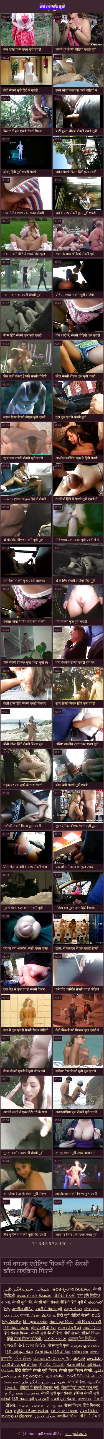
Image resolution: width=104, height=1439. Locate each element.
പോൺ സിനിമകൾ (34, 1296)
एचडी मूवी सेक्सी (63, 1399)
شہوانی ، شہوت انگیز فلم (44, 1382)
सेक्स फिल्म (72, 1405)
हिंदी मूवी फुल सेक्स (19, 1352)
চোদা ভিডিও (36, 1345)
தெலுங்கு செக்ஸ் (85, 1345)
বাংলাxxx (92, 1309)
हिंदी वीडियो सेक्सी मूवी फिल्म (36, 1370)
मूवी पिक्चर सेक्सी (88, 1322)
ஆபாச (56, 1405)
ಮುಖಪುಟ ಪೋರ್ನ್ (17, 1416)
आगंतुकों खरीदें (76, 1434)
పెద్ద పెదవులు (33, 1376)
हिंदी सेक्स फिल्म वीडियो (24, 1339)
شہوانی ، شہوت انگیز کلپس (26, 1289)
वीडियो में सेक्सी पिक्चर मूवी (39, 1388)
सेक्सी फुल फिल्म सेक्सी (75, 1370)
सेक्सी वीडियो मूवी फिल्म (84, 1365)
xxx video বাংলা (16, 1315)
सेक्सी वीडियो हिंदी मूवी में (68, 1302)
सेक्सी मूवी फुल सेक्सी (56, 1393)
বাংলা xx (85, 1399)
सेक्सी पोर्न (41, 1302)
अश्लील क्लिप (67, 1416)
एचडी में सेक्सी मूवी (48, 1309)
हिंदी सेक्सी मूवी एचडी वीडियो (52, 7)
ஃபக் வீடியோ (43, 1315)
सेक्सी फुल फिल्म (61, 1322)
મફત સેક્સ (73, 1309)
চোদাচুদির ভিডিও (82, 1339)
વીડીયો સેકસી (65, 1296)
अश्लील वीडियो (23, 1309)
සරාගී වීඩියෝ (78, 1376)
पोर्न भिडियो (76, 1382)
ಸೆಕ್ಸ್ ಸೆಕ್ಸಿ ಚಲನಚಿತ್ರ (87, 1359)
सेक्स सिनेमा (89, 1411)
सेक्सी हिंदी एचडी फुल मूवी (79, 1388)
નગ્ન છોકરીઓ (69, 1328)
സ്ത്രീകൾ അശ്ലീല (31, 1411)
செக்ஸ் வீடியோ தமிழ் (52, 1359)
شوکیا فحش (45, 1416)
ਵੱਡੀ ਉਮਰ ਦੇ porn (64, 1411)
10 (64, 1243)
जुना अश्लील (55, 1376)
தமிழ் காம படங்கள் (22, 1393)
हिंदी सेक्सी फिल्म (16, 1328)
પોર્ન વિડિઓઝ (55, 1339)
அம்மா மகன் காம (33, 1405)
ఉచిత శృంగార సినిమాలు (71, 1289)
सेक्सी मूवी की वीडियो (46, 1333)
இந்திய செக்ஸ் (52, 1365)
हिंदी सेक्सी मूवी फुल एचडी (30, 1399)
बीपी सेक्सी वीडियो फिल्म (82, 1333)
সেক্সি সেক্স (80, 1352)
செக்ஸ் (7, 1370)
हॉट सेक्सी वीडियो (43, 1328)
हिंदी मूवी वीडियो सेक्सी (73, 1315)
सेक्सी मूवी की (22, 1302)
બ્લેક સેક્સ (22, 1359)
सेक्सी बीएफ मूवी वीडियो (19, 1365)
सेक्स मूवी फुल (58, 1345)
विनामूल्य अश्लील (35, 1322)
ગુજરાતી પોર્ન (14, 1345)
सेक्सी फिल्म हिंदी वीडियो (52, 1352)
